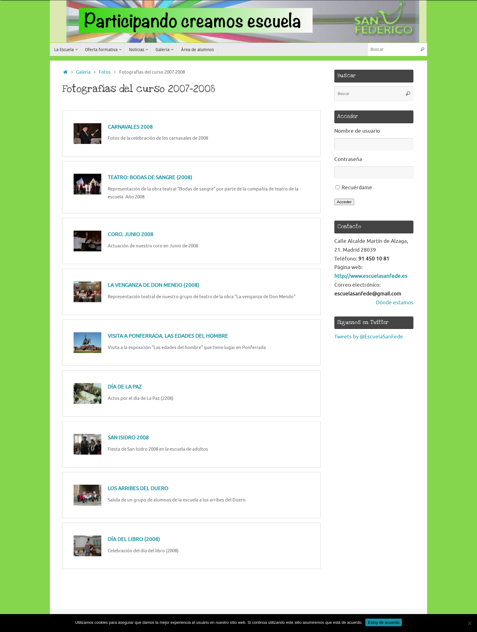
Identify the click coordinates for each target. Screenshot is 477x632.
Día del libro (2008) (134, 539)
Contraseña (348, 159)
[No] (469, 623)
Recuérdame (357, 187)
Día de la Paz (125, 387)
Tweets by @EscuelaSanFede (368, 336)
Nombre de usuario (357, 131)
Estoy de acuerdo (383, 622)
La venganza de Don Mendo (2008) (153, 285)
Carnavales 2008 (130, 127)
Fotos (105, 72)
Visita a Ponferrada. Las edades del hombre (168, 336)
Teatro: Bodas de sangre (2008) (150, 177)
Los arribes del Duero (138, 488)
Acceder (344, 202)
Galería (83, 72)
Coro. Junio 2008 (130, 234)
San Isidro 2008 (128, 438)
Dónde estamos (394, 302)
